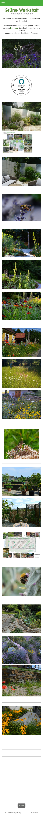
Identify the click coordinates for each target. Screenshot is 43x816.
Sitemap (18, 813)
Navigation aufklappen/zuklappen (21, 3)
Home (21, 805)
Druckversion (10, 813)
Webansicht (34, 812)
